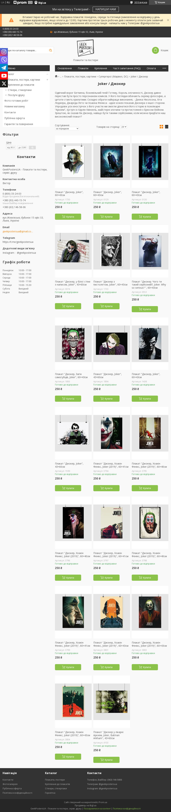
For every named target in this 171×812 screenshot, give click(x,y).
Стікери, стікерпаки (56, 788)
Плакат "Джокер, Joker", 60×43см (69, 194)
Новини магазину (14, 106)
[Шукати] (50, 50)
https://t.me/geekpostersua (18, 242)
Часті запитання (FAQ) (127, 68)
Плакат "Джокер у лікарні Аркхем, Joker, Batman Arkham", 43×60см (108, 735)
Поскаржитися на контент (97, 808)
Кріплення (100, 68)
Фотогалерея (10, 784)
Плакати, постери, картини (24, 79)
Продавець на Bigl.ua (85, 805)
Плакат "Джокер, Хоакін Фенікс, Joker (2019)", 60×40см (149, 465)
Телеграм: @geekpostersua (102, 784)
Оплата (151, 68)
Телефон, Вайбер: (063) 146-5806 (104, 779)
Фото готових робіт (16, 100)
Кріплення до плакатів (21, 84)
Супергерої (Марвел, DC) (113, 76)
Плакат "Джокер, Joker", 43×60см (107, 376)
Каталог (9, 74)
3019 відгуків (140, 2)
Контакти (10, 112)
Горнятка (50, 792)
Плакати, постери (55, 779)
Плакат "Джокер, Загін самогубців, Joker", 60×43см (71, 376)
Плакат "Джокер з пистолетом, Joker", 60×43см (110, 283)
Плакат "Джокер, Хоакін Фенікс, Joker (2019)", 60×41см (110, 465)
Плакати (83, 68)
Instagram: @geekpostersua (102, 788)
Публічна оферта (14, 118)
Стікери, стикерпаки (20, 90)
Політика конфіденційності (17, 792)
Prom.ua (103, 802)
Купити (70, 216)
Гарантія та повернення (18, 124)
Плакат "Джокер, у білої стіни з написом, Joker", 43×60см (72, 283)
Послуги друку (16, 95)
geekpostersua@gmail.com (18, 231)
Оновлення (65, 68)
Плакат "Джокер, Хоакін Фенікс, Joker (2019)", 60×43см (110, 644)
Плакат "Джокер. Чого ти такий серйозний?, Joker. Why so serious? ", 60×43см (149, 284)
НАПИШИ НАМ (105, 9)
